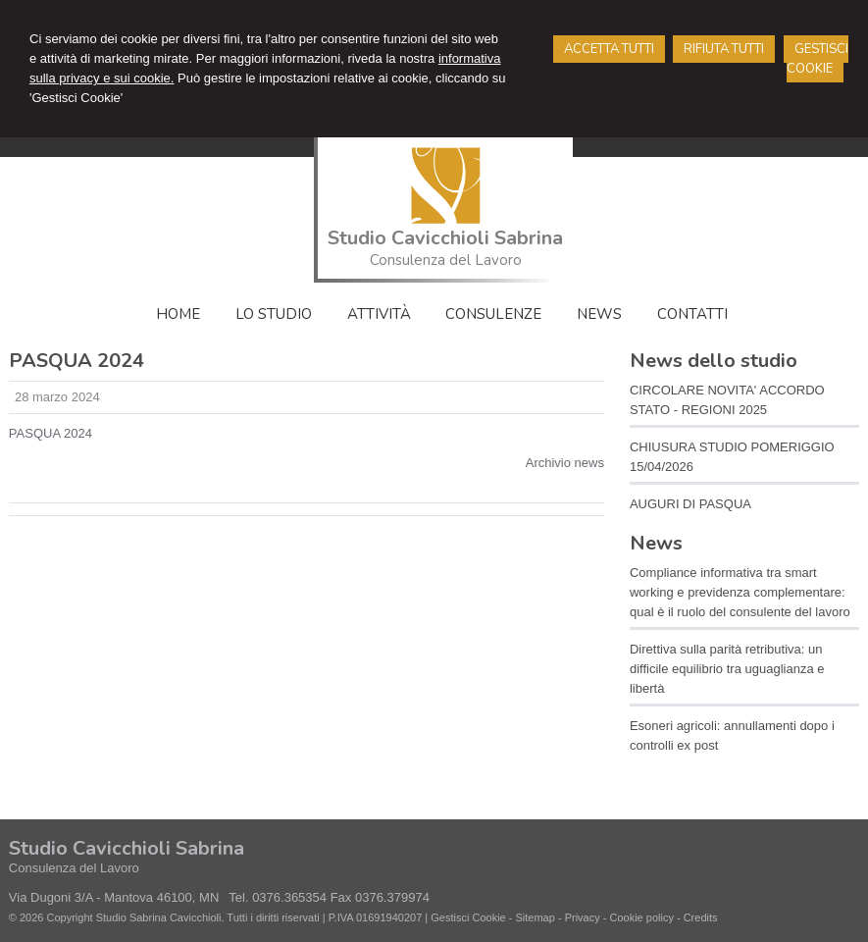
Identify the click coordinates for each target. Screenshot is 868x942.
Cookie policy (641, 917)
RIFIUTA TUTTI (724, 49)
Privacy (582, 917)
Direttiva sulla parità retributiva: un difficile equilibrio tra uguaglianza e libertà (727, 669)
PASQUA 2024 (50, 433)
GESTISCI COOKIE (817, 59)
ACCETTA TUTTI (609, 49)
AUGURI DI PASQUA (690, 504)
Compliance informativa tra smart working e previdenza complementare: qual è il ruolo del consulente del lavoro (740, 592)
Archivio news (565, 462)
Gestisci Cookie (468, 917)
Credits (701, 917)
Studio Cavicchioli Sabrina (445, 238)
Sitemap (534, 917)
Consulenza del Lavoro (446, 260)
